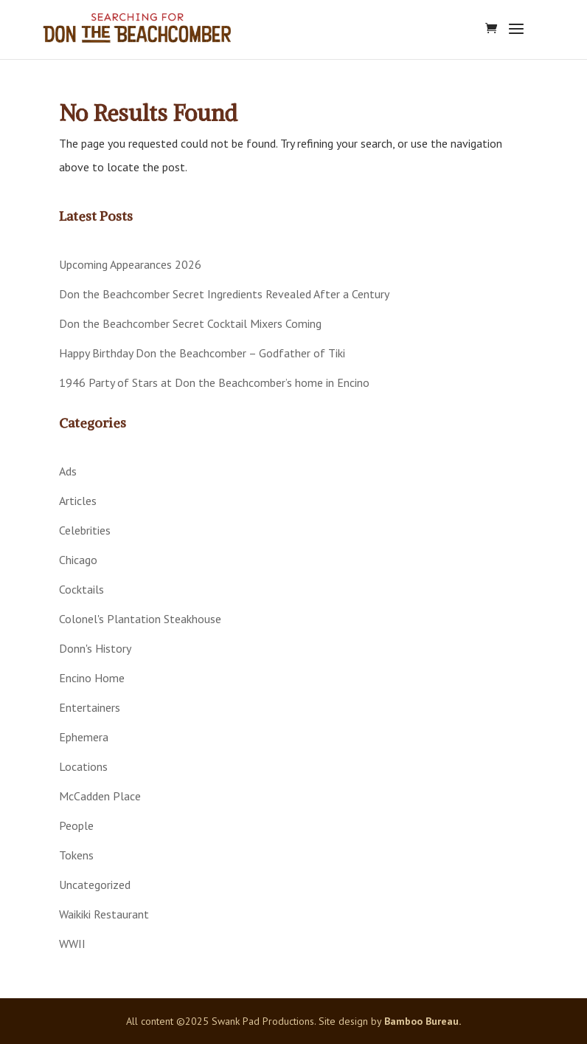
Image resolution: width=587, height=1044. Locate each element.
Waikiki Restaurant (104, 914)
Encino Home (92, 677)
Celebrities (85, 530)
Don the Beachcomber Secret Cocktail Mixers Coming (190, 323)
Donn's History (95, 648)
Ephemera (83, 736)
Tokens (76, 855)
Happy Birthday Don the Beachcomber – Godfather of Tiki (202, 353)
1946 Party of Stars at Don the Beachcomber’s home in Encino (214, 382)
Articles (78, 500)
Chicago (78, 559)
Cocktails (81, 589)
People (76, 825)
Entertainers (89, 707)
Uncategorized (95, 884)
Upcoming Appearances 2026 (130, 264)
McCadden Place (100, 796)
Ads (68, 471)
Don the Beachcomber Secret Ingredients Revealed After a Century (224, 293)
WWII (72, 943)
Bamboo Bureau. (422, 1021)
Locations (83, 766)
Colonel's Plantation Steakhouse (140, 618)
